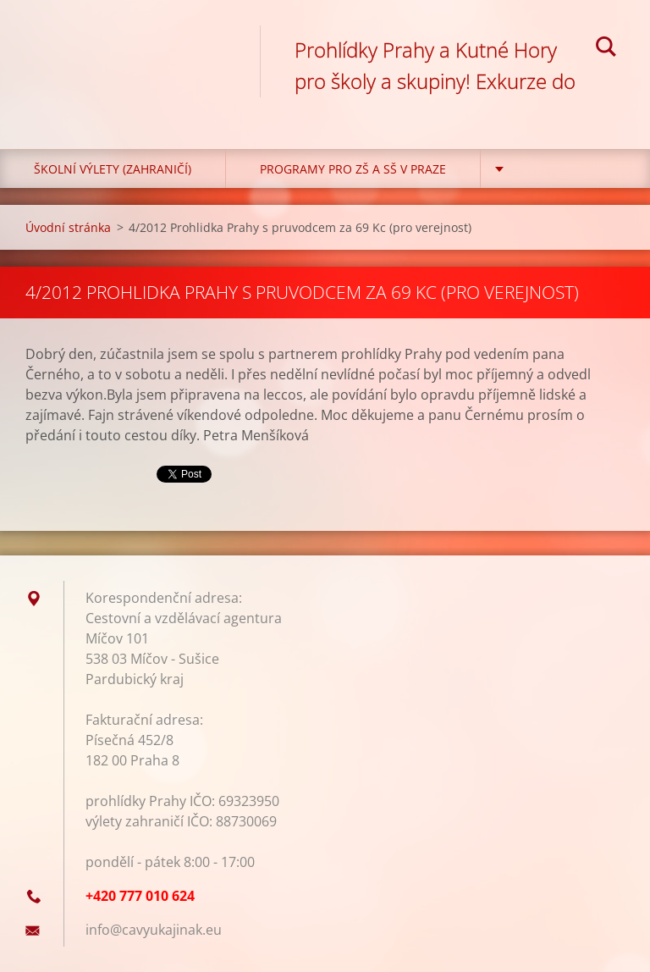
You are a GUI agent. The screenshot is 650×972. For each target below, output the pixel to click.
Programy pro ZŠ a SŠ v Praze (353, 169)
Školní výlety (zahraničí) (112, 169)
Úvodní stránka (68, 227)
